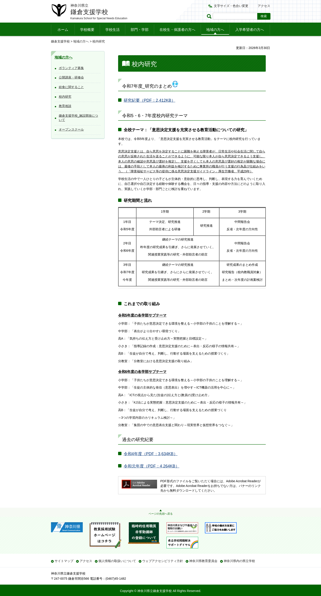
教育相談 (65, 106)
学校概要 (87, 30)
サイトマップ (64, 561)
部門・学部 (140, 30)
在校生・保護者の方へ (177, 30)
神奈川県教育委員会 (203, 561)
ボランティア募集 (71, 68)
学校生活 (112, 30)
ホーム (62, 30)
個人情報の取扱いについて (117, 561)
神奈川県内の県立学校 (239, 561)
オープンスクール (71, 129)
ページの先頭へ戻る (161, 513)
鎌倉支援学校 (60, 41)
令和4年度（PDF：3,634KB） (151, 454)
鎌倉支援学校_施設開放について (78, 118)
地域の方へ (215, 30)
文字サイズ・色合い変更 (231, 6)
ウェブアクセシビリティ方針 (162, 561)
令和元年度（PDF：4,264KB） (151, 466)
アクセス (264, 6)
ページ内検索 (210, 16)
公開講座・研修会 (71, 77)
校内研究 (65, 96)
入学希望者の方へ (249, 30)
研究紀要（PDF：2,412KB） (149, 100)
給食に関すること (71, 87)
